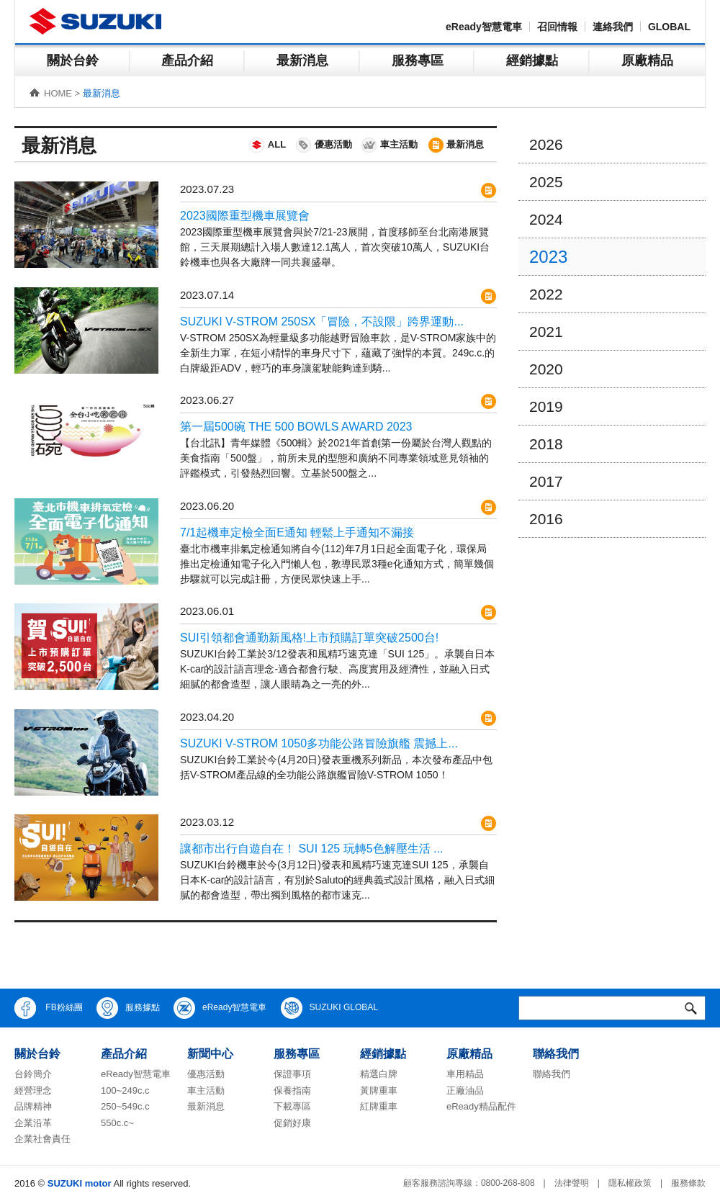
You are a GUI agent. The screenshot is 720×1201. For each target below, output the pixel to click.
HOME (58, 93)
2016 (546, 518)
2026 (546, 144)
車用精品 (465, 1074)
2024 (546, 219)
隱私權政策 (630, 1183)
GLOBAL (669, 27)
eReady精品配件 (481, 1106)
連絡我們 (613, 27)
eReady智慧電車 (484, 27)
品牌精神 (33, 1106)
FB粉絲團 (48, 1008)
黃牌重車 (378, 1090)
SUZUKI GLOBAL (329, 1008)
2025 (546, 182)
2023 (548, 256)
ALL (267, 145)
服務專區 (418, 60)
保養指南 (292, 1090)
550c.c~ (117, 1122)
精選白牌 (378, 1074)
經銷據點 (532, 60)
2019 (546, 406)
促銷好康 (292, 1122)
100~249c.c (125, 1090)
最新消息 (302, 60)
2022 (546, 294)
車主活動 (389, 145)
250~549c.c (125, 1106)
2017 (546, 481)
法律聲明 (571, 1183)
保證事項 (292, 1074)
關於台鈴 (73, 60)
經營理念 (33, 1090)
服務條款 (688, 1183)
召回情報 (557, 27)
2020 (546, 369)
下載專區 (292, 1106)
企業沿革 (33, 1122)
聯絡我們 (551, 1074)
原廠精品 (647, 60)
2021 (546, 331)
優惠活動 (323, 145)
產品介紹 (187, 60)
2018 (546, 444)
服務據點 (128, 1008)
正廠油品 (465, 1090)
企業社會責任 (42, 1138)
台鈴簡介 (33, 1074)
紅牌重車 (378, 1106)
